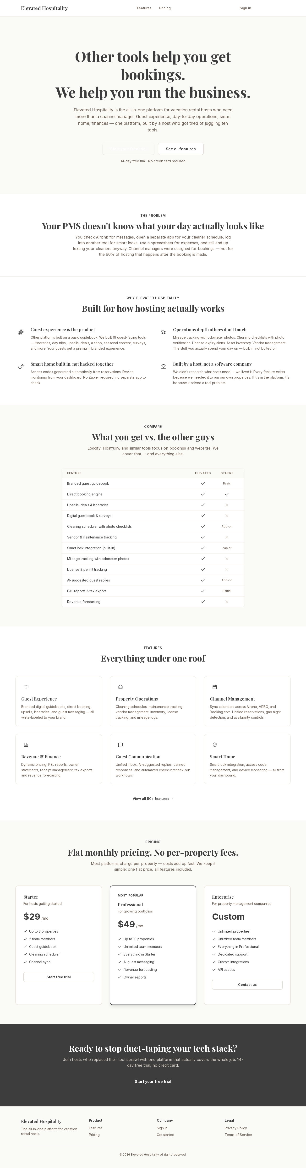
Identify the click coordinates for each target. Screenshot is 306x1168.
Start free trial (269, 8)
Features (144, 8)
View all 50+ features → (153, 799)
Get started (165, 1135)
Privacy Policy (236, 1128)
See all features (181, 149)
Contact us (247, 985)
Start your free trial (128, 149)
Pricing (165, 8)
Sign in (245, 8)
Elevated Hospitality (44, 8)
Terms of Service (238, 1135)
